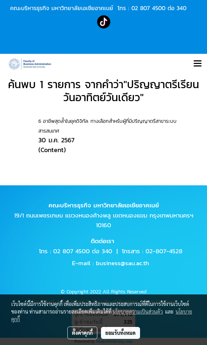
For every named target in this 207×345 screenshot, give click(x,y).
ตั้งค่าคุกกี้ (82, 332)
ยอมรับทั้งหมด (120, 332)
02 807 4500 (148, 8)
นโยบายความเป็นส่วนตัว (138, 311)
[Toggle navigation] (198, 64)
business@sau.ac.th (122, 263)
